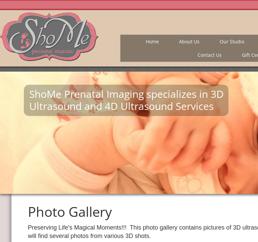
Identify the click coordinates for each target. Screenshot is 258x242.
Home (152, 41)
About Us (189, 41)
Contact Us (210, 55)
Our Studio (232, 41)
